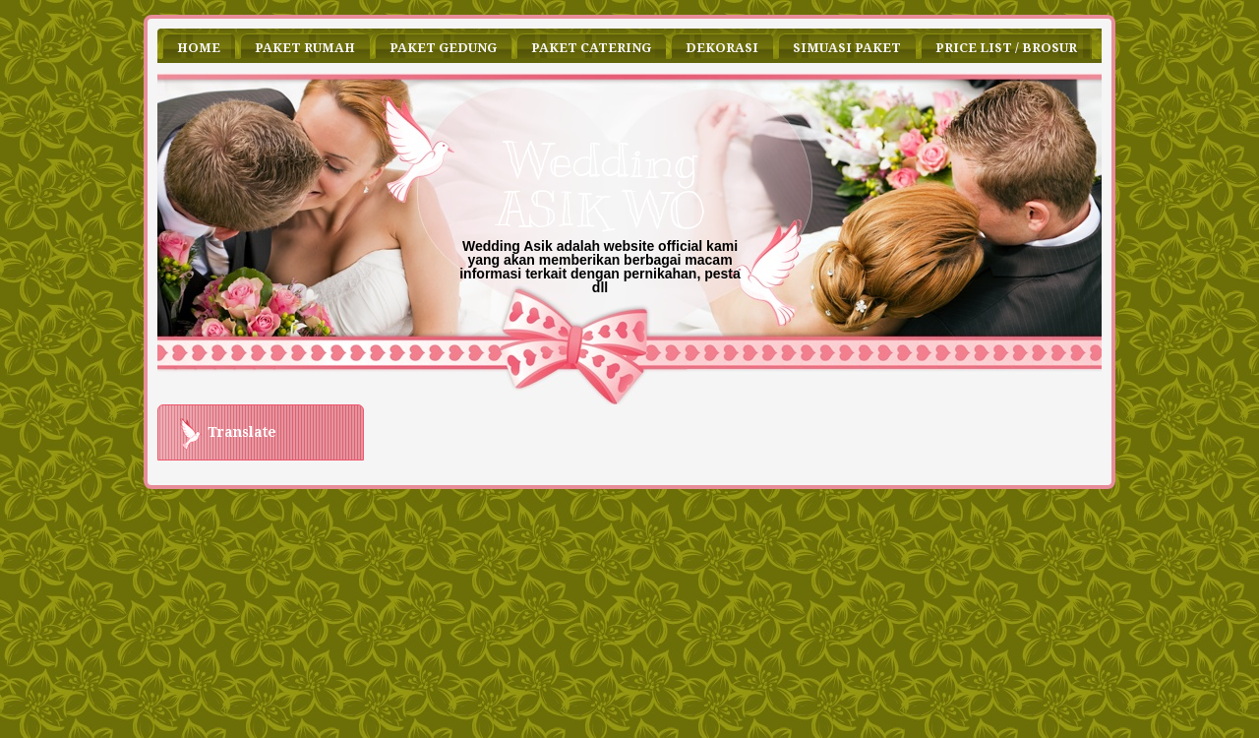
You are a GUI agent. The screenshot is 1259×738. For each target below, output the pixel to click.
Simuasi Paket (847, 47)
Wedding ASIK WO (600, 185)
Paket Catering (591, 47)
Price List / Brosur (1006, 47)
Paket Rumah (305, 47)
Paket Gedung (443, 47)
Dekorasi (722, 47)
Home (198, 47)
